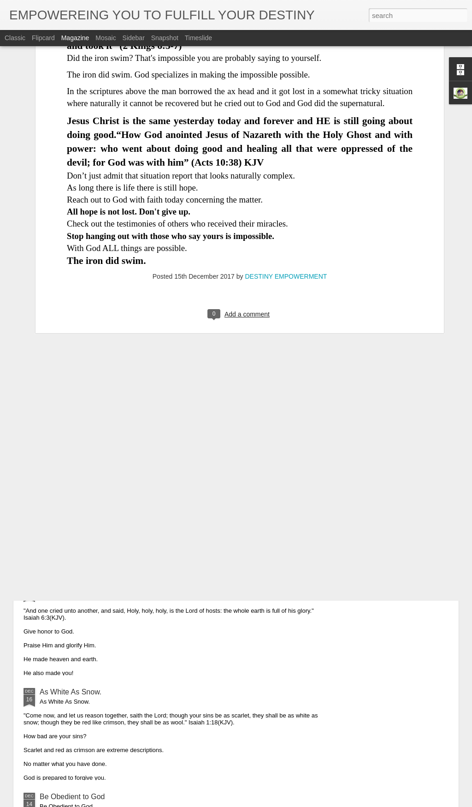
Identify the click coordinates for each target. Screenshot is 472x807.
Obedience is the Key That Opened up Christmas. (121, 482)
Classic (15, 38)
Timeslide (198, 38)
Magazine (75, 38)
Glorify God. (59, 587)
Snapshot (164, 38)
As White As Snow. (70, 692)
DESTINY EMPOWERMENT (286, 174)
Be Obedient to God (72, 797)
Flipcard (43, 38)
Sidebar (134, 38)
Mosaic (105, 38)
